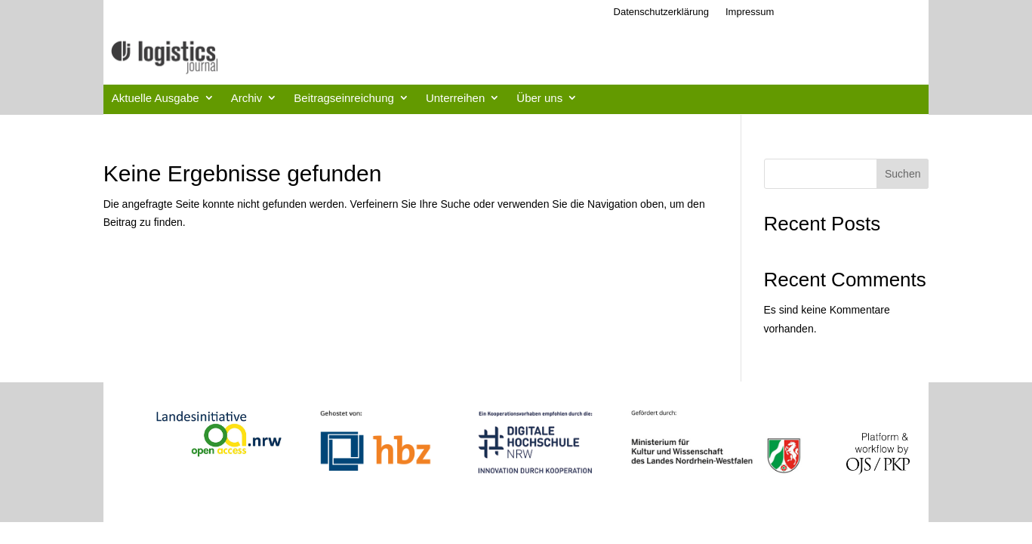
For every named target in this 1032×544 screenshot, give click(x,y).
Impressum (749, 11)
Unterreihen (455, 97)
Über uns (539, 97)
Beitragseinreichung (344, 97)
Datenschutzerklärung (661, 11)
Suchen (902, 174)
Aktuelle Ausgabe (155, 97)
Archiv (247, 97)
